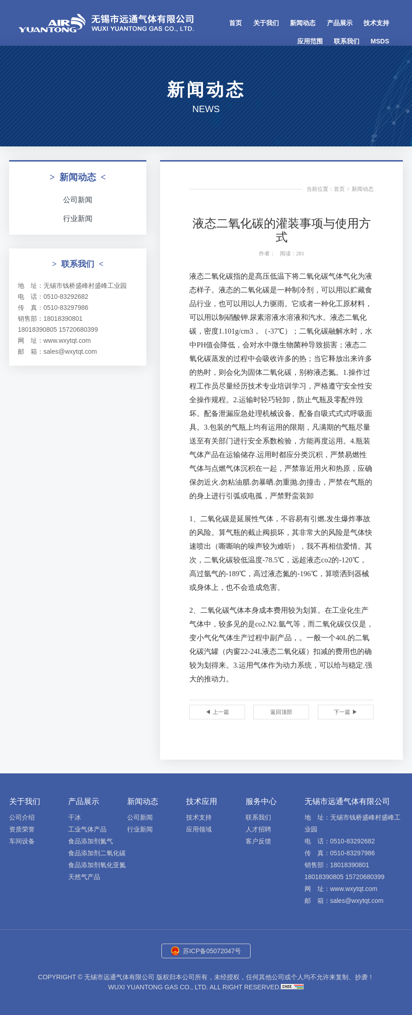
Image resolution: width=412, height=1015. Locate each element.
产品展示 (340, 23)
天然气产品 (84, 876)
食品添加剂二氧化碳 (97, 853)
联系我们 (346, 41)
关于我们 (266, 23)
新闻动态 (303, 23)
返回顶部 (281, 712)
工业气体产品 (87, 829)
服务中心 (261, 801)
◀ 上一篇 (217, 712)
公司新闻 (77, 200)
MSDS (380, 41)
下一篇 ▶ (345, 712)
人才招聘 (258, 829)
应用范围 (310, 41)
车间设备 (22, 841)
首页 (235, 23)
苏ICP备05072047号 (212, 951)
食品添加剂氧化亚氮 (97, 865)
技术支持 (376, 23)
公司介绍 (22, 817)
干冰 (74, 817)
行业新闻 (77, 218)
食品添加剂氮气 (90, 841)
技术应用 (201, 801)
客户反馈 (258, 841)
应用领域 (199, 829)
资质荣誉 (22, 829)
